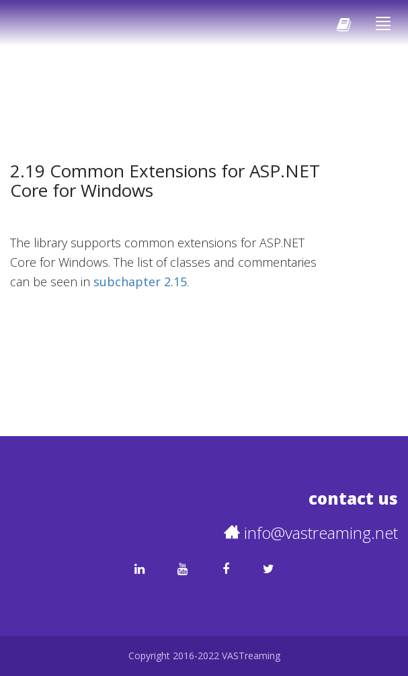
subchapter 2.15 (140, 281)
